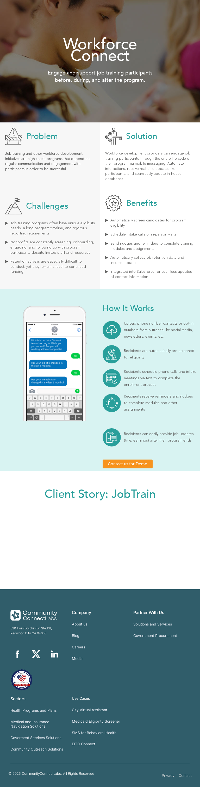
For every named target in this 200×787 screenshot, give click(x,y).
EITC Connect (83, 744)
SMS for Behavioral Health (94, 732)
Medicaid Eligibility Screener (96, 721)
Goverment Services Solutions (35, 737)
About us (79, 624)
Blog (75, 635)
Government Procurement (155, 635)
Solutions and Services (152, 624)
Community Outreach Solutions (36, 749)
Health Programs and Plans (33, 710)
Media (77, 658)
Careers (78, 647)
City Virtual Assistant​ (89, 710)
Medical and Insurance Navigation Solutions (29, 724)
